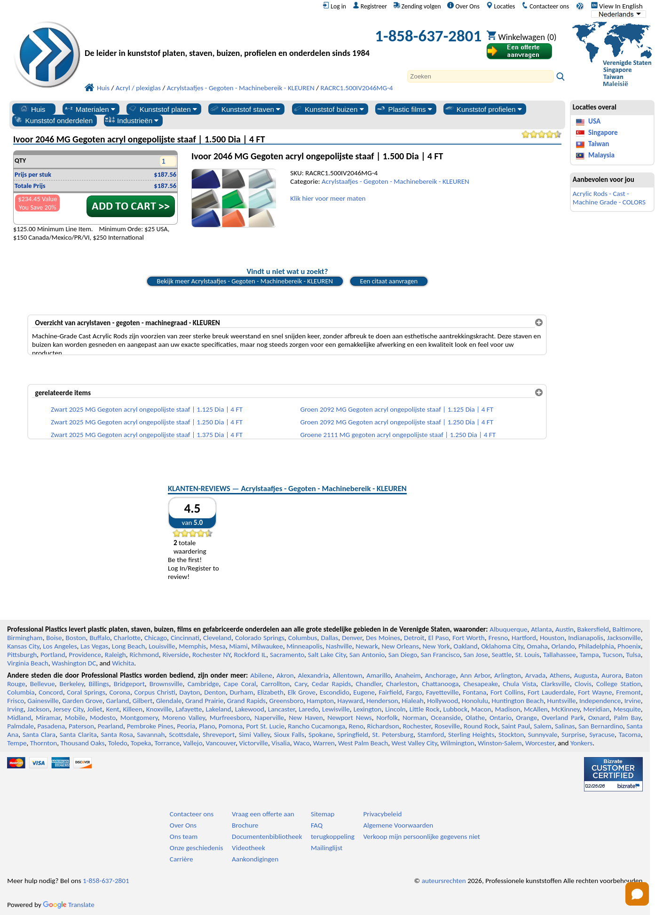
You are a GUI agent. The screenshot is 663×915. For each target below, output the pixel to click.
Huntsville (561, 700)
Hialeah (413, 700)
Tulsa (633, 654)
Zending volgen (417, 6)
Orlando (563, 646)
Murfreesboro (230, 717)
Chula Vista (519, 684)
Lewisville (336, 709)
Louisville (162, 646)
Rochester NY (211, 654)
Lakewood (249, 709)
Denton (215, 692)
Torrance (167, 743)
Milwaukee (267, 646)
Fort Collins (506, 692)
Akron (285, 675)
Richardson (383, 726)
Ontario (500, 717)
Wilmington (457, 743)
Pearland (110, 726)
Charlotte (127, 637)
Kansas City (23, 646)
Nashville (339, 646)
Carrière (181, 859)
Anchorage (440, 675)
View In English (617, 6)
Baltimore (627, 629)
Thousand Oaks (82, 743)
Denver (352, 637)
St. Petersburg (393, 734)
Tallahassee (559, 654)
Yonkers (581, 743)
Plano (207, 726)
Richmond (144, 654)
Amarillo (378, 675)
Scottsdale (183, 734)
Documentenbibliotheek (267, 836)
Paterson (81, 726)
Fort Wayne (595, 692)
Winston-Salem (500, 743)
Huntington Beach (517, 700)
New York (436, 646)
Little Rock (425, 709)
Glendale (169, 700)
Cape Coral (240, 684)
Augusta (586, 675)
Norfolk (387, 717)
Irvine (632, 700)
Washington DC (74, 663)
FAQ (317, 825)
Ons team (183, 836)
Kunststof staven (245, 109)
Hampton (320, 700)
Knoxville (159, 709)
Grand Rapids (246, 700)
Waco (301, 743)
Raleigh (115, 654)
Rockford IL (250, 654)
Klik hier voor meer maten (327, 198)
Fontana (474, 692)
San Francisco (440, 654)
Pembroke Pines (150, 726)
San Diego (402, 654)
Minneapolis (304, 646)
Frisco (15, 700)
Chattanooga (440, 684)
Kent (112, 709)
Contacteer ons (545, 6)
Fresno (498, 637)
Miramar (48, 717)
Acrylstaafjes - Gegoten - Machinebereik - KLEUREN (395, 181)
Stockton (511, 734)
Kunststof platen (162, 109)
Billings (98, 684)
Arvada (535, 675)
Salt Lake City (327, 654)
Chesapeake (481, 684)
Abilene (261, 675)
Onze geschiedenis (196, 848)
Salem (542, 726)
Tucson (612, 654)
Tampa (589, 654)
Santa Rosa (117, 734)
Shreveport (219, 734)
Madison (507, 709)
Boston (76, 637)
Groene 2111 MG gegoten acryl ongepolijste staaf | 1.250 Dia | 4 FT (398, 434)
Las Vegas (94, 646)
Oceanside (446, 717)
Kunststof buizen (328, 109)
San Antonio (367, 654)
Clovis (583, 684)
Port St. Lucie (265, 726)
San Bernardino (600, 726)
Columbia (20, 692)
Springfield (352, 734)
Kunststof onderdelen (53, 120)
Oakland (466, 646)
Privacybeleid (382, 814)
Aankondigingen (255, 859)
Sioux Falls (289, 734)
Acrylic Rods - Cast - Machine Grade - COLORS (609, 197)
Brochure (245, 825)
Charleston (401, 684)
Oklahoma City (502, 646)
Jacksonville (624, 637)
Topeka (141, 743)
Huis (32, 109)
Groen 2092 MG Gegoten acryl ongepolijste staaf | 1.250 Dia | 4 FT (396, 422)
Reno (356, 726)
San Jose (476, 654)
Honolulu (475, 700)
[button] (637, 894)
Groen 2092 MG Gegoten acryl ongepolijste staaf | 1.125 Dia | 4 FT (396, 409)
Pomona (231, 726)
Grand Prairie (204, 700)
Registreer (370, 6)
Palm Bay (627, 717)
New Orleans (400, 646)
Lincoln (395, 709)
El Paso (438, 637)
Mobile (75, 717)
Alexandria (313, 675)
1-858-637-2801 (428, 36)
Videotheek (248, 848)
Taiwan (598, 144)
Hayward (350, 700)
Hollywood (442, 700)
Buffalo (100, 637)
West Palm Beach (363, 743)
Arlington (507, 675)
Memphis (192, 646)
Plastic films (404, 109)
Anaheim (408, 675)
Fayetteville (442, 692)
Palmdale (20, 726)
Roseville (447, 726)
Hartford (524, 637)
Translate (69, 904)
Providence (85, 654)
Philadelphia (596, 646)
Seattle (502, 654)
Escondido (334, 692)
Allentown (347, 675)
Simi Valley (254, 734)
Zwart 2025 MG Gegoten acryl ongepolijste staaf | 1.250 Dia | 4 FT (147, 422)
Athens (560, 675)
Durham (241, 692)
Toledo (117, 743)
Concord (51, 692)
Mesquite (626, 709)
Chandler (368, 684)
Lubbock (455, 709)
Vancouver (220, 743)
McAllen (536, 709)
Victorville (253, 743)
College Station (618, 684)
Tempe (16, 743)
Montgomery (139, 717)
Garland (117, 700)
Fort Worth (468, 637)
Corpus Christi (154, 692)
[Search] (480, 76)
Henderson (382, 700)
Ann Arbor (475, 675)
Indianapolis (585, 637)
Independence (600, 700)
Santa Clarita (78, 734)
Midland (19, 717)
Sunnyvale (543, 734)
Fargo (414, 692)
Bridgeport (129, 684)
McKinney (566, 709)
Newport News (349, 717)
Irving (15, 709)
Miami (238, 646)
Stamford (431, 734)
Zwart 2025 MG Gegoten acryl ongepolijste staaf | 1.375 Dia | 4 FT (147, 434)
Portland (52, 654)
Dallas (329, 637)
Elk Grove (302, 692)
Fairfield (390, 692)
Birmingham (24, 637)
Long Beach (128, 646)
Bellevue (42, 684)
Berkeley (72, 684)
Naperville (269, 717)
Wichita (123, 663)
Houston (552, 637)
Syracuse (602, 734)
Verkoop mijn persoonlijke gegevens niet (421, 836)
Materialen (89, 109)
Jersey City (68, 709)
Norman (414, 717)
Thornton (43, 743)
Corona (119, 692)
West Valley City (414, 743)
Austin (564, 629)
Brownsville (166, 684)
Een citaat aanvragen (389, 281)
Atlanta (541, 629)
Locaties (500, 6)
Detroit (414, 637)
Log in (334, 6)
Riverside (175, 654)
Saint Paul (516, 726)
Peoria (186, 726)
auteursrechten (444, 880)
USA (594, 121)
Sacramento (287, 654)
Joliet (94, 709)
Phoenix (628, 646)
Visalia (280, 743)
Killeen (132, 709)
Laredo (308, 709)
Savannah (151, 734)
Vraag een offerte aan (263, 814)
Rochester (417, 726)
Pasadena (51, 726)
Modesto (103, 717)
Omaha (537, 646)
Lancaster (281, 709)
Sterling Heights (471, 734)
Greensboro (286, 700)
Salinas (565, 726)
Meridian (596, 709)
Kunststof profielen (483, 109)
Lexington (368, 709)
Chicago (155, 637)
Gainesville (42, 700)
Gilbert (142, 700)
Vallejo (192, 743)
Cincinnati (185, 637)
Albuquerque (508, 629)
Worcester (539, 743)
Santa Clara (39, 734)
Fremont (628, 692)
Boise (54, 637)
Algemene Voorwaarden (398, 825)
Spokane (320, 734)
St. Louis (527, 654)
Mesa (218, 646)
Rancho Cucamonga (316, 726)
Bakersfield (593, 629)
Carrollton (275, 684)
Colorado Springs (259, 637)
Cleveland (217, 637)
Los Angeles (60, 646)
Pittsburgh (22, 654)
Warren (324, 743)
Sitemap (322, 814)
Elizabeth (270, 692)
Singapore (603, 132)
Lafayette (188, 709)
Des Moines (383, 637)
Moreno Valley (183, 717)
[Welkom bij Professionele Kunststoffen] (227, 38)
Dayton (189, 692)
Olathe (475, 717)
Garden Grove (82, 700)
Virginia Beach (27, 663)
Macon (481, 709)
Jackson (38, 709)
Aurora (611, 675)
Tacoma (630, 734)
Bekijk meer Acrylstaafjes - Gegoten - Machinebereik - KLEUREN (245, 281)
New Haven (306, 717)
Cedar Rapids (331, 684)
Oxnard (598, 717)
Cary (300, 684)
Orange (526, 717)
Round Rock (481, 726)
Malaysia (601, 155)
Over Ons (463, 6)
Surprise (573, 734)
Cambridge (203, 684)
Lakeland (218, 709)
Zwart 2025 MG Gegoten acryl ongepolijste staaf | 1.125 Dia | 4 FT (147, 409)
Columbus (302, 637)
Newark (366, 646)
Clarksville (555, 684)
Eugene (364, 692)
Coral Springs (86, 692)
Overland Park (563, 717)
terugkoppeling (333, 836)
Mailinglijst (326, 848)
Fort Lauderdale (551, 692)
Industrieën (131, 120)
